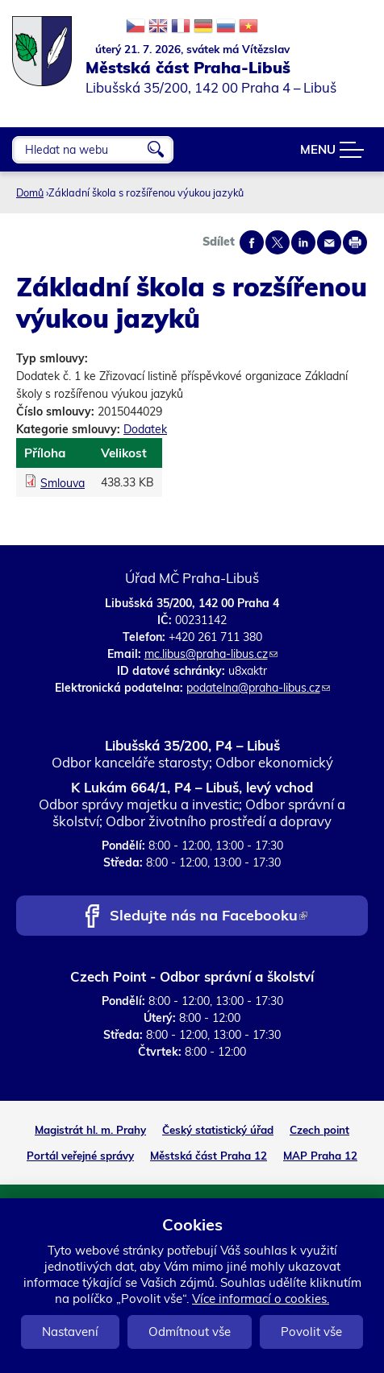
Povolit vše (311, 1331)
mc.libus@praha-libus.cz (211, 654)
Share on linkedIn (303, 242)
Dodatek (145, 429)
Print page (355, 242)
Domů (30, 192)
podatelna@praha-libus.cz (258, 687)
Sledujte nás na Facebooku (208, 917)
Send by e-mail (329, 242)
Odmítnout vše (189, 1331)
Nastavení (70, 1331)
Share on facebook (252, 242)
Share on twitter (277, 242)
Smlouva (62, 483)
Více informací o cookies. (260, 1298)
